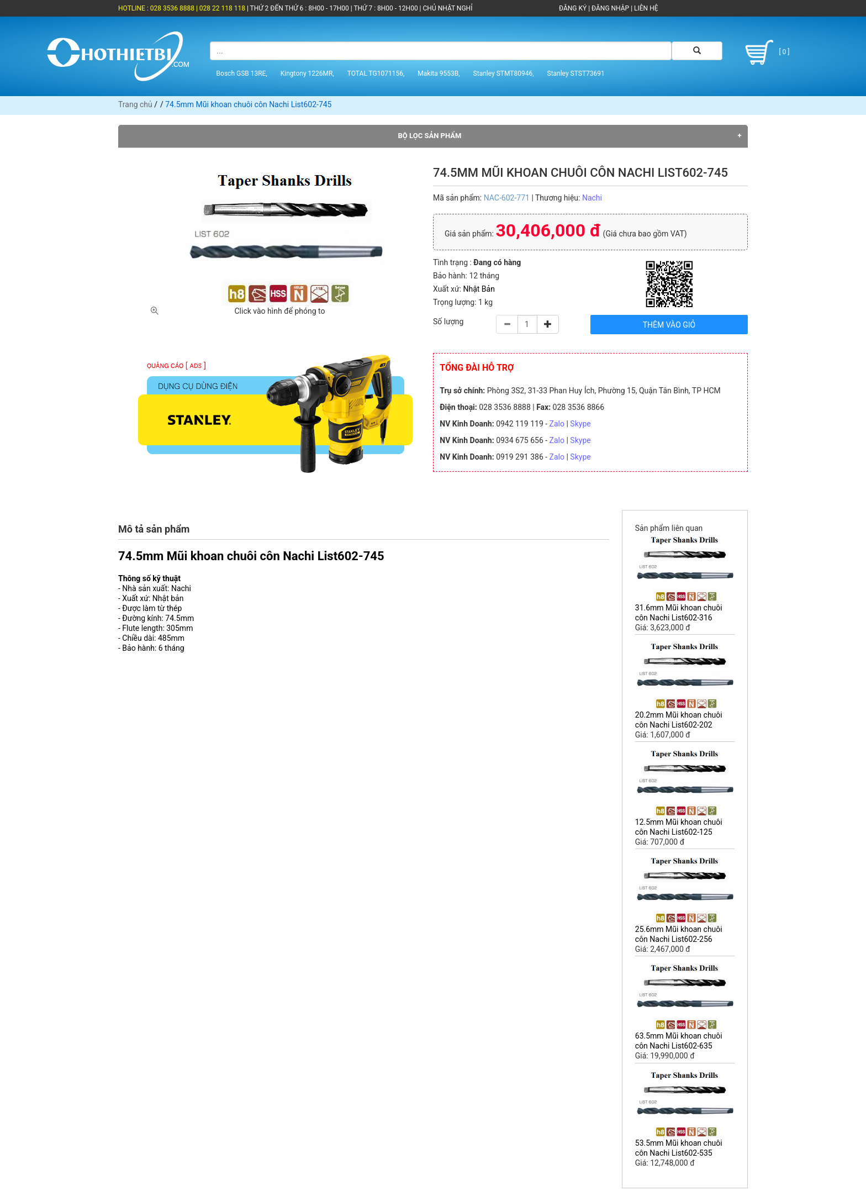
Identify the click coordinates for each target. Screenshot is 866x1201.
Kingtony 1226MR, (307, 73)
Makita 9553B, (439, 73)
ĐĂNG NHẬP (610, 8)
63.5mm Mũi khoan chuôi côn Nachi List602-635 (678, 1040)
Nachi (592, 197)
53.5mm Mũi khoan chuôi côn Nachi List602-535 (678, 1148)
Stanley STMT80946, (503, 73)
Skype (580, 423)
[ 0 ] (765, 52)
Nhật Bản (479, 289)
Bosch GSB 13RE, (241, 73)
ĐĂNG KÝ (573, 8)
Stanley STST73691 (576, 73)
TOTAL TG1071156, (376, 73)
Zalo (557, 423)
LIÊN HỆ (645, 8)
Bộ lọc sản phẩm (430, 135)
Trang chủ (135, 104)
